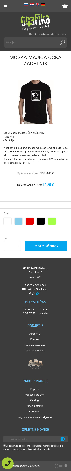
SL (26, 4)
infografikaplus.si (36, 289)
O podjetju (34, 333)
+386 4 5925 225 (36, 285)
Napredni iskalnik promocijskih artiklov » (47, 34)
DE (43, 4)
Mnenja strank (35, 405)
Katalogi (34, 400)
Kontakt (34, 339)
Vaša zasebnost (35, 350)
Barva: (7, 213)
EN (38, 4)
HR (32, 4)
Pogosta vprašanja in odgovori (34, 417)
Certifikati (34, 411)
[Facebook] (30, 293)
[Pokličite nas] (8, 463)
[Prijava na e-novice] (62, 439)
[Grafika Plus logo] (35, 22)
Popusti (34, 389)
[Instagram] (33, 293)
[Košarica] (64, 6)
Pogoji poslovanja (35, 345)
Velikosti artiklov (34, 394)
